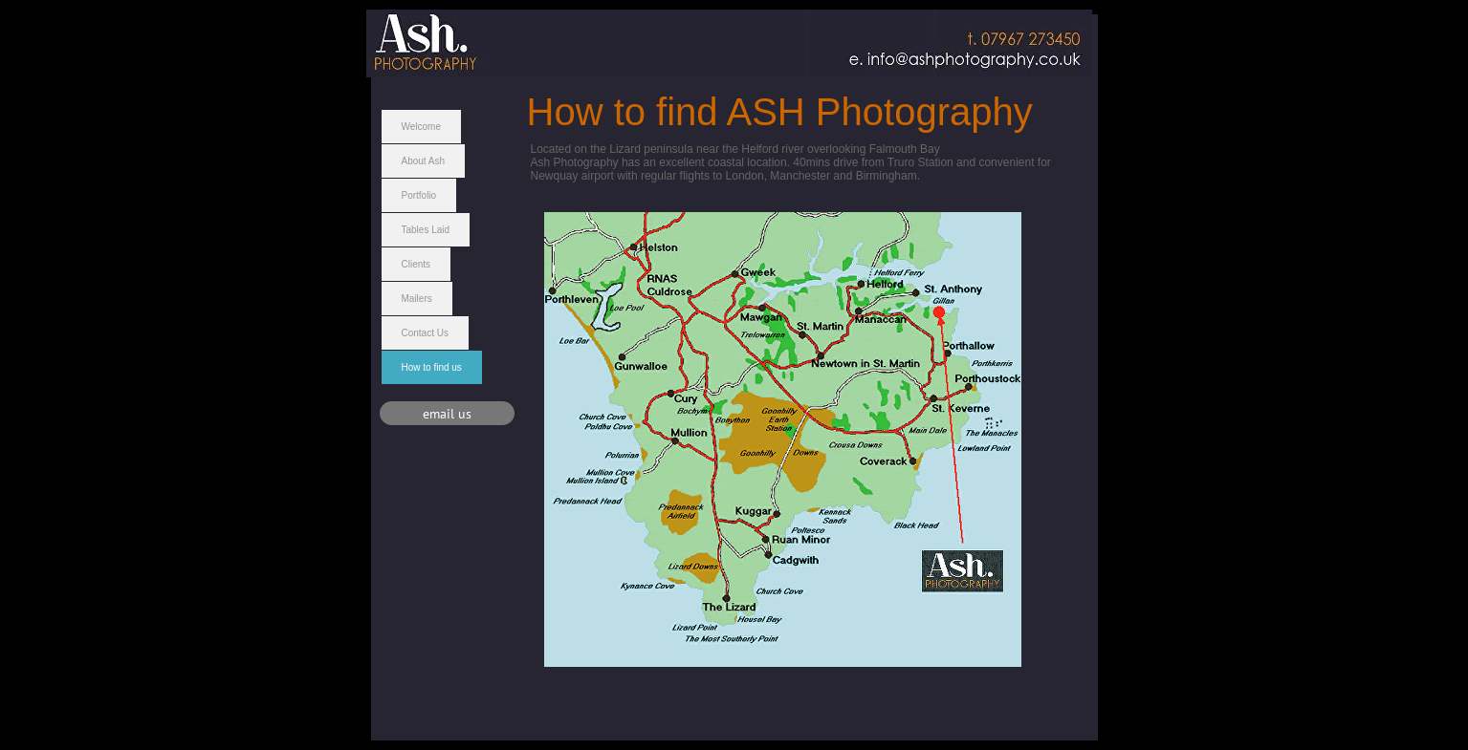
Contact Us (425, 333)
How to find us (432, 367)
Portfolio (419, 195)
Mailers (417, 298)
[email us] (447, 413)
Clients (416, 264)
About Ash (424, 161)
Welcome (422, 126)
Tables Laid (426, 230)
